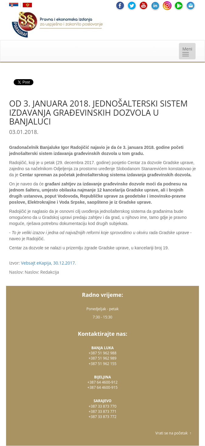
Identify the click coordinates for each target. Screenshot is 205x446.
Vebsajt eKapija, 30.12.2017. (48, 263)
